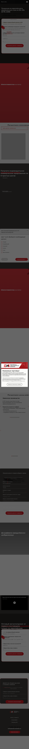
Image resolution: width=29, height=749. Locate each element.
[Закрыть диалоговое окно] (27, 2)
